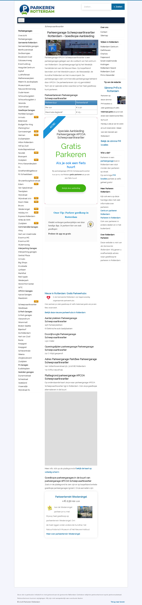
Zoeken (118, 7)
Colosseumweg (25, 60)
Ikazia (20, 340)
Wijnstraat (22, 195)
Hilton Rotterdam (25, 142)
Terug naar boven (118, 602)
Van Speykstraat (25, 188)
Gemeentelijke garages (28, 46)
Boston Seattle (24, 326)
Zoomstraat (23, 107)
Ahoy (20, 230)
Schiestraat (23, 379)
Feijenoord (105, 57)
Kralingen (104, 64)
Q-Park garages (25, 315)
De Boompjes (24, 53)
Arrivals (21, 259)
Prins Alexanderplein (27, 164)
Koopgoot (22, 344)
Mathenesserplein (26, 78)
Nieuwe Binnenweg (27, 89)
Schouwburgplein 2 (27, 99)
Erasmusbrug (24, 64)
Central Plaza (24, 255)
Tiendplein (23, 191)
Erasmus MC (23, 238)
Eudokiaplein (24, 368)
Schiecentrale (24, 351)
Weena (21, 354)
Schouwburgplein (26, 96)
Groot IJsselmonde (108, 61)
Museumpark (24, 85)
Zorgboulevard (25, 358)
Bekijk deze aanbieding (71, 188)
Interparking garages (27, 252)
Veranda (22, 103)
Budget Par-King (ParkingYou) (25, 126)
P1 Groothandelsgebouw (27, 169)
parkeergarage (107, 161)
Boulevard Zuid (25, 57)
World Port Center (26, 284)
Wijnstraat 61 (24, 390)
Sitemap (104, 35)
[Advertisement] (71, 265)
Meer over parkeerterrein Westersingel (63, 534)
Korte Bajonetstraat (26, 149)
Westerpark (23, 280)
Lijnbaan (22, 270)
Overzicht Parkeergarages (25, 37)
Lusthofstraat (24, 75)
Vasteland (22, 383)
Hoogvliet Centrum (26, 67)
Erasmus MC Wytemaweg (24, 243)
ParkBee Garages (25, 114)
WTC (20, 287)
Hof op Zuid (23, 146)
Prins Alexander (107, 75)
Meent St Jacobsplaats (28, 82)
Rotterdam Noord (108, 68)
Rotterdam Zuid (107, 71)
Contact (103, 32)
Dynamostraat (24, 376)
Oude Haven (23, 92)
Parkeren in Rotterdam (110, 218)
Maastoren (22, 298)
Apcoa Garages (25, 294)
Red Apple (23, 277)
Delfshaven (105, 50)
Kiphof (21, 71)
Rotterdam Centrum (109, 47)
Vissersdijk (23, 386)
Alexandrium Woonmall (24, 320)
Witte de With (24, 220)
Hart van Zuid (24, 336)
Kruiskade (22, 266)
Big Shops (22, 262)
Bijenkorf (22, 329)
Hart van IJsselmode (27, 234)
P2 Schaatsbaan (25, 174)
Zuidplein (22, 361)
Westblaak (23, 308)
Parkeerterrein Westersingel (71, 496)
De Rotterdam (24, 333)
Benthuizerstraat (25, 50)
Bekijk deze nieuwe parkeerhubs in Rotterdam (71, 303)
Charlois (104, 54)
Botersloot (22, 121)
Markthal (22, 273)
